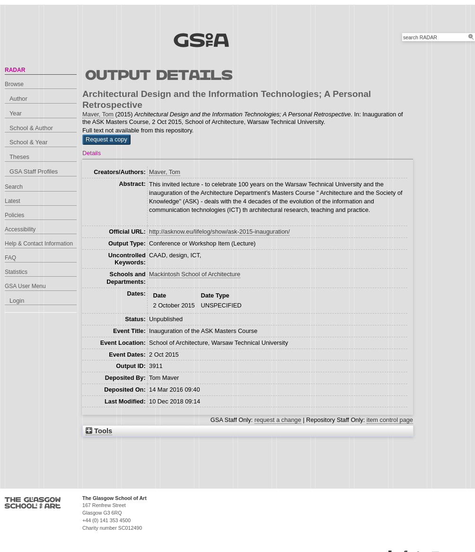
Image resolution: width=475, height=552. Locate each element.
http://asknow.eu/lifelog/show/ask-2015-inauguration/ (219, 231)
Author (18, 98)
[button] (106, 139)
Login (16, 300)
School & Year (28, 142)
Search (14, 187)
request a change (278, 419)
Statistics (16, 272)
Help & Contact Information (39, 243)
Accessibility (20, 229)
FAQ (10, 257)
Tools (99, 431)
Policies (14, 215)
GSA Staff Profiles (33, 171)
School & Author (31, 127)
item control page (390, 419)
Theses (19, 156)
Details (91, 153)
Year (15, 113)
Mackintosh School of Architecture (194, 274)
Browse (14, 84)
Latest (12, 201)
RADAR (15, 70)
